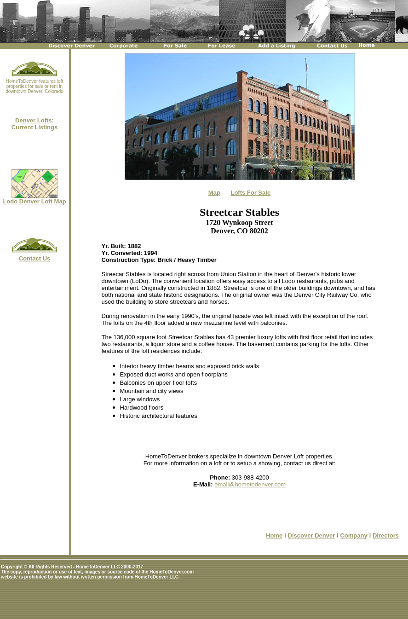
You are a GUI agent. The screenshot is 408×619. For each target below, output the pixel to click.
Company (353, 535)
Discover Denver (311, 535)
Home (274, 535)
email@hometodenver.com (250, 484)
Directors (386, 535)
